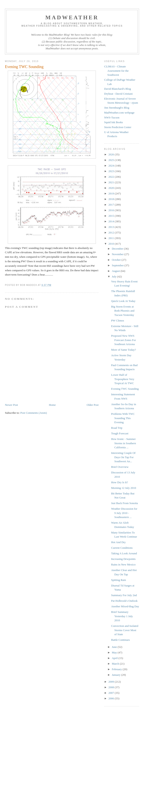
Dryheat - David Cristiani (118, 93)
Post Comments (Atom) (33, 412)
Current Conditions (122, 547)
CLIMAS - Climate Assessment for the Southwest (116, 70)
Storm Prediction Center (117, 127)
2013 (112, 227)
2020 (112, 187)
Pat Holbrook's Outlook (124, 600)
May (115, 652)
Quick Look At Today (123, 301)
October (116, 259)
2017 (112, 204)
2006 (112, 698)
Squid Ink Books (113, 122)
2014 (112, 221)
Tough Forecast (119, 433)
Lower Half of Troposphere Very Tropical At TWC (122, 379)
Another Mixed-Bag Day (125, 606)
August (116, 271)
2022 (112, 176)
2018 (112, 199)
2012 (112, 232)
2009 (112, 681)
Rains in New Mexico (123, 564)
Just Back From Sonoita (124, 503)
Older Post (92, 404)
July (114, 276)
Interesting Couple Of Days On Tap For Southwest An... (123, 457)
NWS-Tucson (111, 117)
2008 (112, 687)
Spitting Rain (118, 580)
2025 (112, 160)
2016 (112, 210)
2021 (112, 182)
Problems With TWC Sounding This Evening (123, 418)
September (118, 265)
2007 (112, 692)
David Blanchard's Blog (117, 88)
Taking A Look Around (124, 553)
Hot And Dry (118, 542)
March (116, 663)
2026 (112, 154)
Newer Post (11, 404)
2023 (112, 171)
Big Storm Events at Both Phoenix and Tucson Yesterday (122, 311)
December (118, 248)
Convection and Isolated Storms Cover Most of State (124, 630)
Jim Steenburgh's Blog (116, 107)
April (115, 658)
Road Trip (116, 427)
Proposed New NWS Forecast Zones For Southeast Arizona (123, 340)
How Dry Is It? (119, 482)
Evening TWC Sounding (125, 388)
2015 (112, 215)
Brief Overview (120, 466)
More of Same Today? (123, 349)
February (117, 669)
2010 (112, 243)
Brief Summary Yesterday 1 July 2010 (122, 616)
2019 (112, 193)
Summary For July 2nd (124, 595)
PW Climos (117, 320)
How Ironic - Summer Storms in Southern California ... (123, 443)
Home (52, 404)
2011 (112, 238)
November (118, 254)
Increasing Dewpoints (123, 559)
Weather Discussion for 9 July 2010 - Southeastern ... (124, 513)
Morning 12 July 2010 (123, 487)
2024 (112, 165)
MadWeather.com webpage (119, 112)
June (115, 646)
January (116, 674)
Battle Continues (120, 639)
